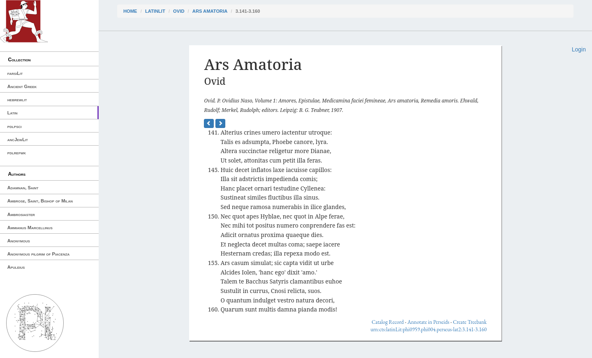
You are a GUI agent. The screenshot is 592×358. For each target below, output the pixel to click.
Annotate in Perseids (428, 321)
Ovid (178, 11)
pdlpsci (14, 126)
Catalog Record (388, 321)
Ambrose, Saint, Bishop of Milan (40, 200)
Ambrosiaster (21, 214)
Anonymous (18, 240)
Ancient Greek (22, 86)
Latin (12, 112)
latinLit (155, 11)
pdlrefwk (16, 152)
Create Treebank (470, 321)
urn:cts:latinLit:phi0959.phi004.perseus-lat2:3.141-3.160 (428, 329)
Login (579, 49)
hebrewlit (17, 99)
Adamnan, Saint (23, 187)
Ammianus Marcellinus (30, 227)
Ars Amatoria (210, 11)
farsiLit (15, 73)
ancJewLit (17, 139)
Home (130, 11)
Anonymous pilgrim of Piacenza (38, 253)
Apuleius (16, 267)
